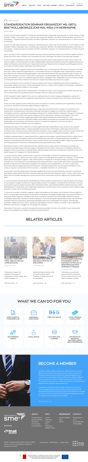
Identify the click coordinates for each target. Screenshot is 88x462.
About (24, 5)
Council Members (37, 426)
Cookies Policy (64, 442)
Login (73, 3)
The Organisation (37, 417)
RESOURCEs (70, 5)
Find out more (10, 283)
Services (32, 5)
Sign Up (61, 422)
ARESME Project (50, 428)
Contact (79, 5)
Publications (49, 426)
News (39, 5)
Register (80, 3)
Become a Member (50, 5)
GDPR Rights (54, 442)
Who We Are (35, 422)
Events (61, 5)
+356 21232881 (77, 424)
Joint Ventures (36, 424)
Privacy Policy (44, 442)
